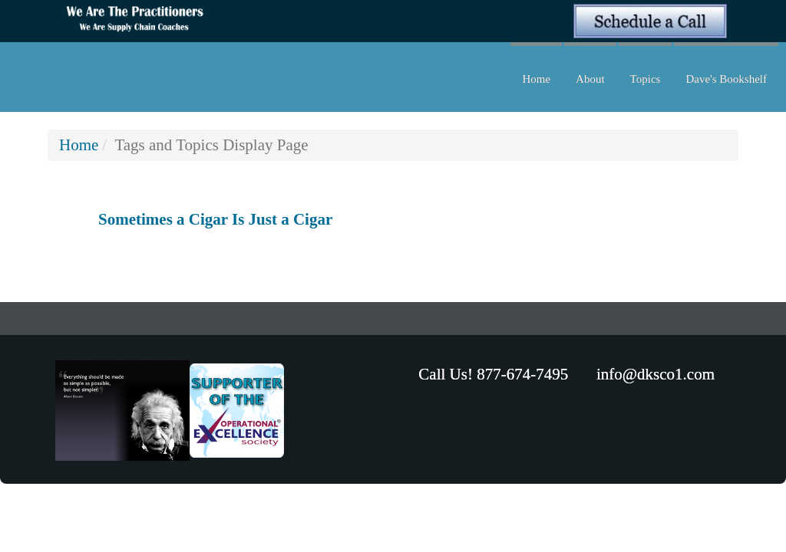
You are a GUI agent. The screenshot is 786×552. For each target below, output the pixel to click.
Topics (645, 79)
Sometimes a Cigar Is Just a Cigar (215, 219)
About (590, 79)
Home (536, 79)
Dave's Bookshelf (726, 79)
